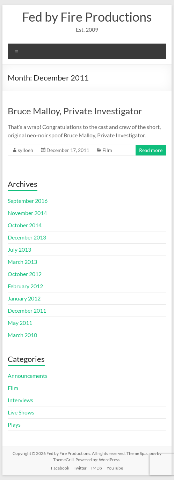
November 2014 (27, 212)
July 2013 (19, 249)
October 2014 (25, 225)
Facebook (60, 468)
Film (107, 150)
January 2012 (24, 298)
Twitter (80, 468)
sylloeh (25, 150)
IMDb (96, 468)
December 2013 (27, 237)
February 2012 (25, 286)
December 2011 (27, 310)
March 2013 (22, 261)
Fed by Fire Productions (87, 16)
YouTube (115, 468)
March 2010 (22, 335)
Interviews (20, 400)
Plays (14, 424)
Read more (150, 150)
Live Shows (21, 412)
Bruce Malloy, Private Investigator (75, 110)
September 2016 (28, 200)
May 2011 (20, 322)
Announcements (28, 375)
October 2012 (25, 274)
